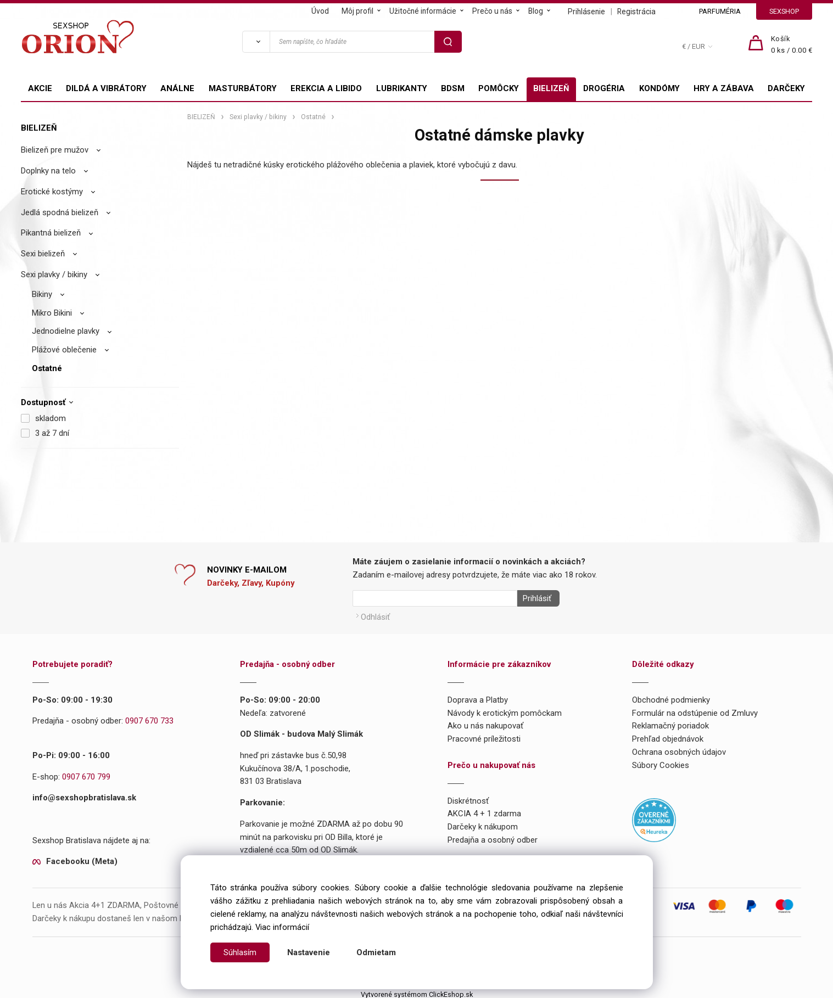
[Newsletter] (435, 598)
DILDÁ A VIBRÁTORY (106, 88)
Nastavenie (308, 952)
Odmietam (376, 952)
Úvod (320, 11)
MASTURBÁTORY (243, 88)
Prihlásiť (534, 598)
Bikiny (42, 294)
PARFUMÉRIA (720, 11)
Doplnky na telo (48, 171)
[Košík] (792, 45)
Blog (535, 11)
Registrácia (636, 11)
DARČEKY (786, 88)
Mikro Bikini (52, 313)
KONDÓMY (659, 88)
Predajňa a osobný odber (493, 837)
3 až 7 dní (52, 433)
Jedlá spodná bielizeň (59, 212)
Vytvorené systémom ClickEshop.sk (417, 991)
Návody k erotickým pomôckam (505, 710)
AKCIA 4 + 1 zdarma (484, 811)
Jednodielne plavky (65, 331)
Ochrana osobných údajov (679, 749)
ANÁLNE (177, 88)
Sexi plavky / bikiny (54, 274)
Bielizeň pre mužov (54, 150)
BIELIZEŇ (551, 88)
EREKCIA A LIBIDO (326, 88)
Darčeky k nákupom (483, 823)
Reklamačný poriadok (670, 723)
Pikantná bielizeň (51, 233)
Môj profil (357, 11)
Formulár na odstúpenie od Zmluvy (695, 710)
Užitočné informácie (422, 11)
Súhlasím (239, 952)
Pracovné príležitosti (484, 736)
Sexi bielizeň (43, 254)
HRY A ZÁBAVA (724, 88)
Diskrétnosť (468, 798)
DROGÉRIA (604, 88)
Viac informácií (282, 927)
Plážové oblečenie (64, 350)
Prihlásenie (586, 11)
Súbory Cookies (660, 762)
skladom (50, 418)
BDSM (453, 88)
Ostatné (47, 368)
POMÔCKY (498, 88)
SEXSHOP (784, 11)
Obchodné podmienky (671, 697)
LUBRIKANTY (401, 88)
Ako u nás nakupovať (485, 723)
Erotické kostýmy (52, 192)
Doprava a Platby (478, 697)
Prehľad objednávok (667, 736)
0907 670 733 (149, 718)
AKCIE (40, 88)
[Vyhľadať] (256, 42)
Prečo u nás (492, 11)
